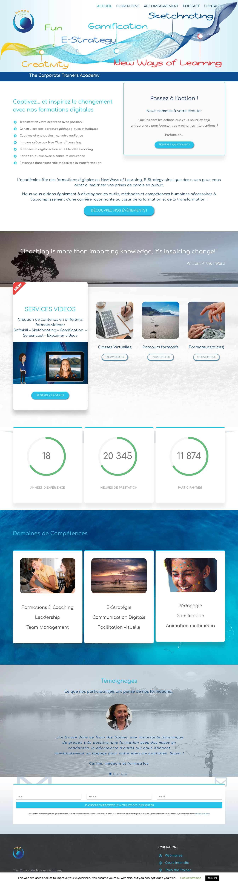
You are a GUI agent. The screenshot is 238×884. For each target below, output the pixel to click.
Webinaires (173, 855)
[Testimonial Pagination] (110, 774)
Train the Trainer (178, 870)
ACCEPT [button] (212, 878)
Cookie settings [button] (190, 878)
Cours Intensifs (177, 862)
